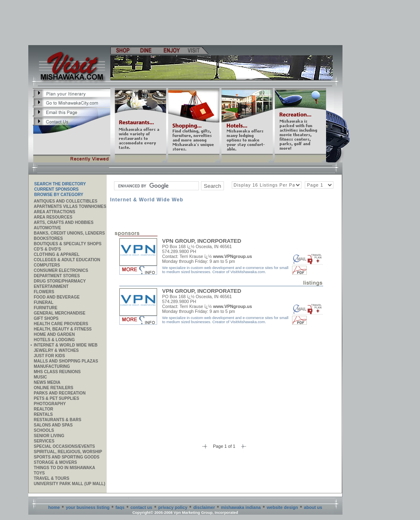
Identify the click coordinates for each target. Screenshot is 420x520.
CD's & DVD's (47, 249)
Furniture (45, 308)
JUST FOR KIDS (49, 356)
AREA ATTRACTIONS (54, 212)
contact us (141, 507)
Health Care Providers (61, 324)
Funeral (43, 302)
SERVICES (44, 441)
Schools (44, 430)
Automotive (47, 228)
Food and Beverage (57, 297)
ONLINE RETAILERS (53, 387)
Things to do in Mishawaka (64, 467)
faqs (120, 507)
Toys (39, 473)
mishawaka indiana (241, 507)
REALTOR (43, 409)
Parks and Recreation (59, 393)
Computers (47, 265)
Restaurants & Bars (57, 419)
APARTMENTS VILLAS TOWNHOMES (70, 206)
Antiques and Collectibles (65, 201)
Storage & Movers (55, 462)
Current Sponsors (56, 189)
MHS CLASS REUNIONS (57, 371)
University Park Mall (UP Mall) (69, 483)
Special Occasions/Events (64, 446)
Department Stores (57, 276)
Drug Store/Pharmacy (60, 281)
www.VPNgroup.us (232, 256)
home (54, 507)
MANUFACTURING (52, 366)
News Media (47, 382)
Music (40, 377)
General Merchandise (59, 313)
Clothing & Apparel (57, 254)
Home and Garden (54, 334)
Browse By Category (58, 194)
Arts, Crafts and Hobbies (64, 222)
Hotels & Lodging (54, 340)
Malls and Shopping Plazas (66, 361)
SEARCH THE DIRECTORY (60, 184)
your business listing (88, 507)
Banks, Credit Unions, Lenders (69, 233)
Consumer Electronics (61, 270)
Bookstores (48, 238)
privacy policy (172, 507)
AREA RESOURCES (53, 217)
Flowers (44, 292)
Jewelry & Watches (56, 350)
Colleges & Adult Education (67, 260)
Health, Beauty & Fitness (62, 329)
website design (282, 507)
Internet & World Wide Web (66, 345)
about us (313, 507)
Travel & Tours (51, 478)
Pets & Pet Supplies (56, 398)
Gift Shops (46, 318)
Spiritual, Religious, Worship (68, 451)
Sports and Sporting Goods (66, 457)
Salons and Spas (53, 425)
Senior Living (49, 435)
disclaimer (204, 507)
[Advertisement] (186, 22)
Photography (50, 403)
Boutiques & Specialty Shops (67, 244)
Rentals (43, 414)
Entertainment (51, 286)
